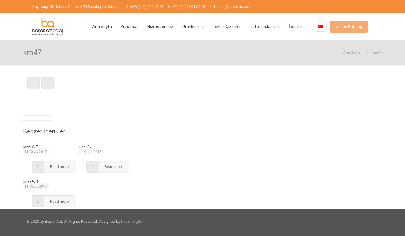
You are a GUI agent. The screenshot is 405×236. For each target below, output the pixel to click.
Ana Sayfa (352, 52)
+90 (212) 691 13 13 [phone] (146, 6)
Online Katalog (348, 26)
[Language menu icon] (321, 27)
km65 (31, 147)
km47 (377, 52)
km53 (31, 182)
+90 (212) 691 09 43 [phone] (188, 6)
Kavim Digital (132, 221)
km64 (85, 147)
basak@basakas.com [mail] (233, 6)
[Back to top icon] (372, 222)
